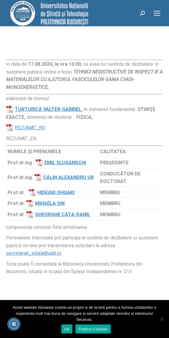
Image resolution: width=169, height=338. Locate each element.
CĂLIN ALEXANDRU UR (68, 177)
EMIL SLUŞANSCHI (65, 163)
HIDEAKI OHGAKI (56, 192)
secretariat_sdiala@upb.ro (33, 253)
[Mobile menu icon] (157, 13)
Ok (66, 329)
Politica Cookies (93, 329)
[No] (161, 319)
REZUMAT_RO (30, 128)
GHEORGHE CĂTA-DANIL (62, 214)
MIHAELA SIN (50, 203)
